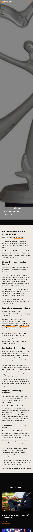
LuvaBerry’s (6, 251)
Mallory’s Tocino (10, 328)
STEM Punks (20, 431)
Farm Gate (11, 277)
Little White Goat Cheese (13, 321)
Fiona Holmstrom (7, 431)
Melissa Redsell (7, 406)
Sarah (4, 303)
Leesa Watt (23, 396)
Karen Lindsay (14, 319)
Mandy (4, 267)
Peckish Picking (7, 289)
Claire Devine (24, 418)
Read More (6, 522)
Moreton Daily (18, 237)
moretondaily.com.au (24, 468)
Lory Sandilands (24, 325)
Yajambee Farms (10, 325)
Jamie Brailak (26, 323)
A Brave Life (19, 406)
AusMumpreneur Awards (18, 316)
